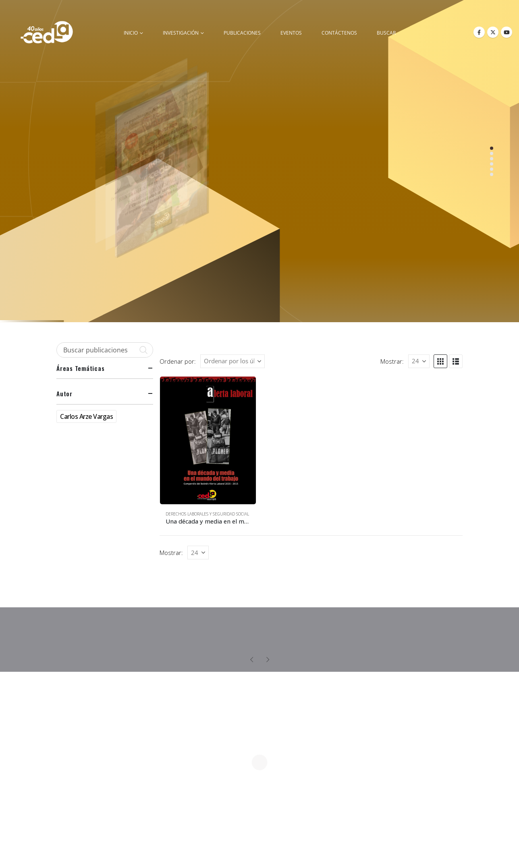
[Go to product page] (208, 440)
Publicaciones (242, 32)
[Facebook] (479, 32)
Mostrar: (392, 361)
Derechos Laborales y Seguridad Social (207, 514)
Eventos (291, 32)
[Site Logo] (46, 32)
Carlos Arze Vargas (86, 416)
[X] (492, 32)
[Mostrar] (419, 361)
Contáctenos (339, 32)
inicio (131, 32)
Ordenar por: (178, 361)
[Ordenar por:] (232, 361)
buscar (386, 32)
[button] (440, 361)
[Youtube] (506, 32)
